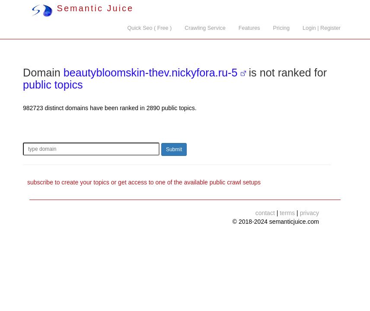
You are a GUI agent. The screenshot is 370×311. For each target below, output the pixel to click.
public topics (53, 85)
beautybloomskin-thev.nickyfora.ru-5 (151, 73)
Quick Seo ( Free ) (149, 28)
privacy (309, 212)
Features (249, 28)
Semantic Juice (83, 8)
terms (287, 212)
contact (265, 212)
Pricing (281, 28)
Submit (174, 149)
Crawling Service (205, 28)
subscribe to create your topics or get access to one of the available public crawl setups (144, 182)
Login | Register (322, 28)
